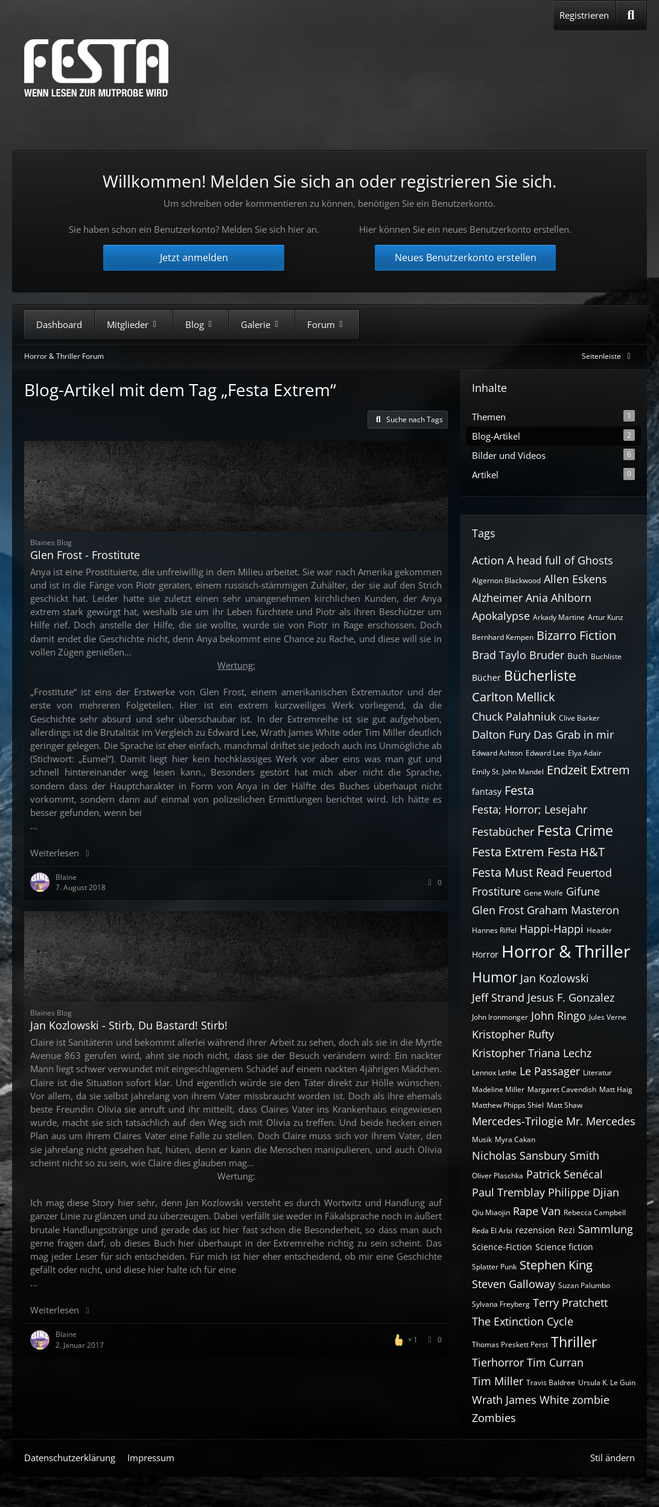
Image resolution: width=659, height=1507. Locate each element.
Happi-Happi (552, 928)
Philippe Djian (583, 1192)
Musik (482, 1139)
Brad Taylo (499, 655)
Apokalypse (501, 615)
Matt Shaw (564, 1105)
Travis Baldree (550, 1382)
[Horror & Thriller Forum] (96, 68)
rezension (535, 1230)
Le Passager (550, 1071)
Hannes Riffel (494, 930)
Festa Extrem (508, 852)
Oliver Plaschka (497, 1176)
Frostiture (496, 891)
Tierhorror (498, 1362)
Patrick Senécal (564, 1174)
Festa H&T (576, 852)
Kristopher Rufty (513, 1034)
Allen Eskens (575, 579)
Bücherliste (540, 675)
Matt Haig (615, 1089)
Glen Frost (498, 910)
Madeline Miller (498, 1089)
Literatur (597, 1072)
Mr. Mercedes (600, 1121)
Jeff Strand (498, 997)
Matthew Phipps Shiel (508, 1105)
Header (599, 930)
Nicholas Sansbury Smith (535, 1155)
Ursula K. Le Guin (606, 1382)
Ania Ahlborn (558, 597)
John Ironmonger (500, 1017)
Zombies (494, 1418)
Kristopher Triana (516, 1053)
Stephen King (556, 1265)
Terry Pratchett (570, 1302)
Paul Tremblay (508, 1192)
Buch (577, 656)
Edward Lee (545, 753)
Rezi (566, 1230)
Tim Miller (497, 1381)
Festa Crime (575, 830)
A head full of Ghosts (560, 560)
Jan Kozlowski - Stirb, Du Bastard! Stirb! (129, 1025)
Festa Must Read (518, 872)
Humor (494, 977)
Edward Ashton (497, 753)
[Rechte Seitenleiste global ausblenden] (608, 356)
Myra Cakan (515, 1139)
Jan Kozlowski (554, 978)
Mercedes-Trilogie (517, 1121)
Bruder (546, 655)
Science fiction (564, 1247)
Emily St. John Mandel (508, 771)
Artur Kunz (605, 617)
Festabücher (503, 831)
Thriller (574, 1341)
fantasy (486, 791)
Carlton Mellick (513, 697)
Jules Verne (607, 1017)
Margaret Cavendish (561, 1089)
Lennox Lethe (494, 1072)
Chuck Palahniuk (514, 716)
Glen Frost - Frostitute (85, 555)
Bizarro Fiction (576, 635)
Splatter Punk (494, 1267)
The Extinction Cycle (522, 1321)
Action (488, 560)
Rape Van (537, 1211)
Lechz (577, 1053)
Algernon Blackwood (506, 580)
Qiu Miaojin (491, 1212)
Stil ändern (612, 1458)
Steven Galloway (513, 1284)
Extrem (610, 770)
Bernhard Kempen (502, 637)
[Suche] (631, 15)
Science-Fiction (502, 1247)
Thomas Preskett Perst (510, 1344)
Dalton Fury (501, 734)
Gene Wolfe (543, 893)
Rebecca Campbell (595, 1212)
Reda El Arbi (492, 1230)
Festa (519, 790)
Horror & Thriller (565, 951)
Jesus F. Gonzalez (570, 997)
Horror (485, 954)
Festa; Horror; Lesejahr (529, 809)
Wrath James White (520, 1399)
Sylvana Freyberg (501, 1304)
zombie (591, 1399)
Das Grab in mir (573, 734)
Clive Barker (579, 718)
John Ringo (558, 1015)
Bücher (486, 677)
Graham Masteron (573, 910)
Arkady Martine (559, 617)
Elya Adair (585, 753)
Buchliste (606, 656)
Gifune (583, 891)
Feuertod (589, 872)
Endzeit (567, 770)
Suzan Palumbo (584, 1285)
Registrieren (584, 15)
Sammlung (605, 1229)
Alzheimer (497, 597)
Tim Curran (555, 1362)
